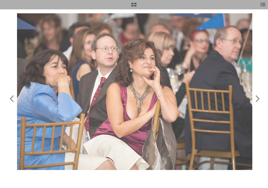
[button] (134, 6)
